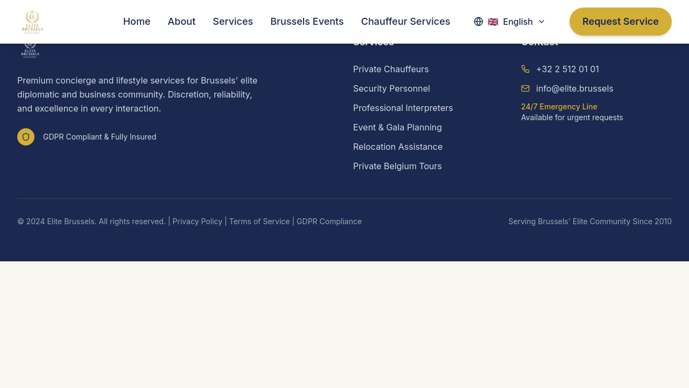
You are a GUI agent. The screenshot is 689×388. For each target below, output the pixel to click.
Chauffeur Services (406, 21)
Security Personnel (391, 88)
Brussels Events (307, 21)
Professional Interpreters (403, 107)
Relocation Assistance (397, 146)
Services (233, 21)
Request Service (620, 21)
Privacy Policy (198, 221)
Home (137, 21)
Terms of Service (259, 221)
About (182, 21)
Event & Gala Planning (397, 127)
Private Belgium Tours (397, 166)
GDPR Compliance (329, 221)
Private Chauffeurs (391, 69)
